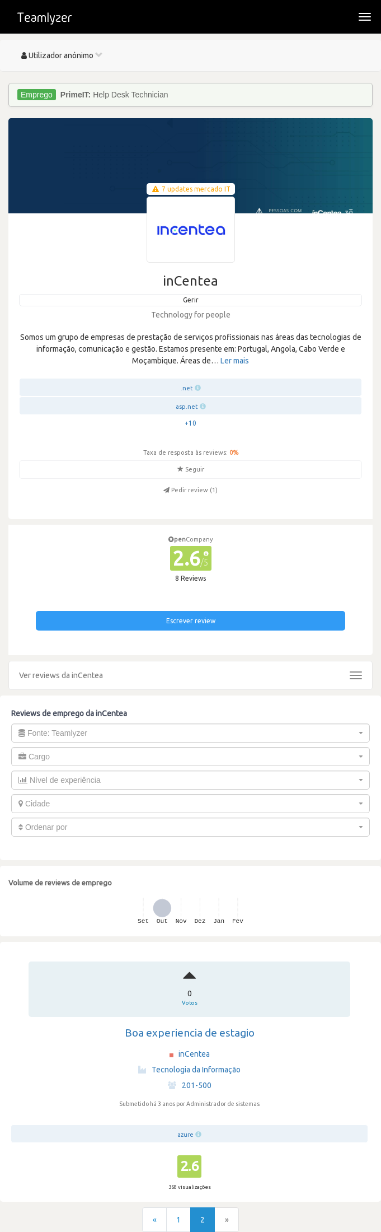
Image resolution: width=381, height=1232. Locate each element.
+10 (190, 423)
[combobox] (190, 733)
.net (187, 388)
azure (185, 1134)
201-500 (189, 1085)
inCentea (194, 1053)
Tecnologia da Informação (189, 1069)
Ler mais (234, 360)
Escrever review (190, 620)
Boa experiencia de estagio (190, 1032)
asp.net (187, 406)
